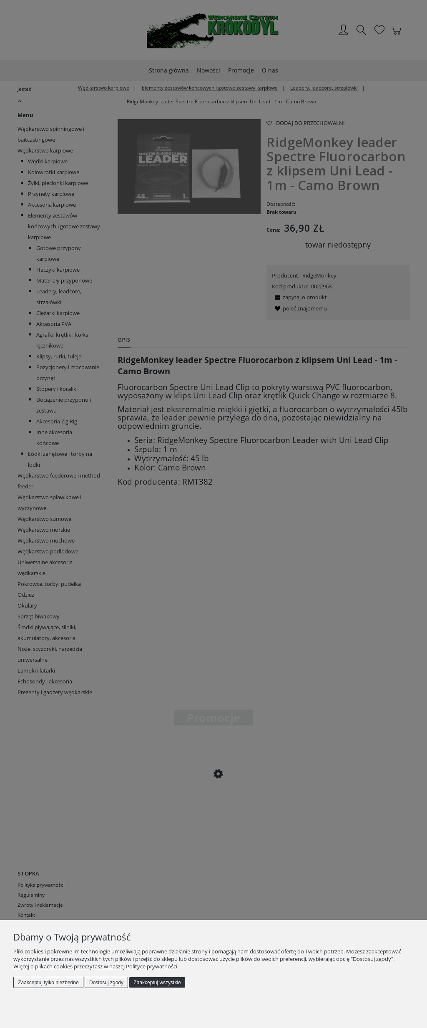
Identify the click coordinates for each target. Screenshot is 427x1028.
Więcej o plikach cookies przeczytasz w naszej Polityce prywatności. (95, 966)
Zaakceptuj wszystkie (157, 982)
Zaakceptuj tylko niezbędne (48, 982)
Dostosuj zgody (106, 982)
